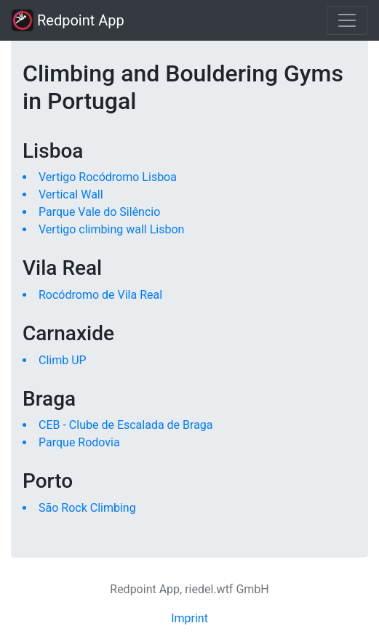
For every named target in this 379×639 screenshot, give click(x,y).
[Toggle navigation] (347, 20)
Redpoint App (68, 20)
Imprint (189, 618)
